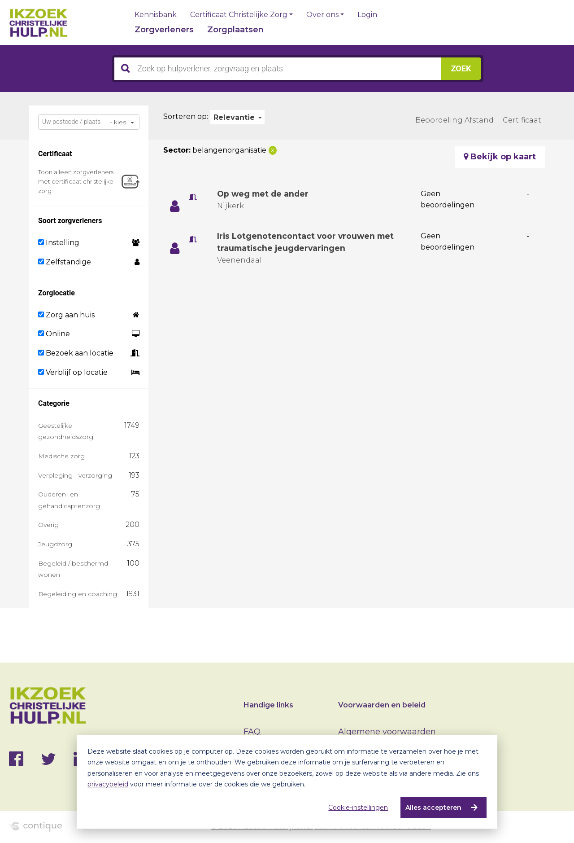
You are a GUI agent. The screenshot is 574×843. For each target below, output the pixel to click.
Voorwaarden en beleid (382, 705)
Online (54, 333)
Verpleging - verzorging (75, 475)
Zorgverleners (164, 30)
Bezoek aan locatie (75, 353)
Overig (48, 525)
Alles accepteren (433, 807)
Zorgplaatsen (235, 30)
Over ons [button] (322, 14)
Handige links (268, 705)
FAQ (252, 732)
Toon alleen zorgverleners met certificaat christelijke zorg (75, 181)
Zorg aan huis (66, 315)
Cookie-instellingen (358, 807)
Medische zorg (61, 456)
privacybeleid (107, 784)
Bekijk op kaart (500, 157)
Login (367, 14)
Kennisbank (156, 14)
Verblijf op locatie (73, 372)
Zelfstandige (64, 262)
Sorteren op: (185, 116)
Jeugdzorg (55, 544)
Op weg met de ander (264, 194)
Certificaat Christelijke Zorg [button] (238, 14)
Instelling (58, 242)
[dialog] (287, 782)
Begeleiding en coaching (77, 594)
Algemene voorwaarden (387, 732)
